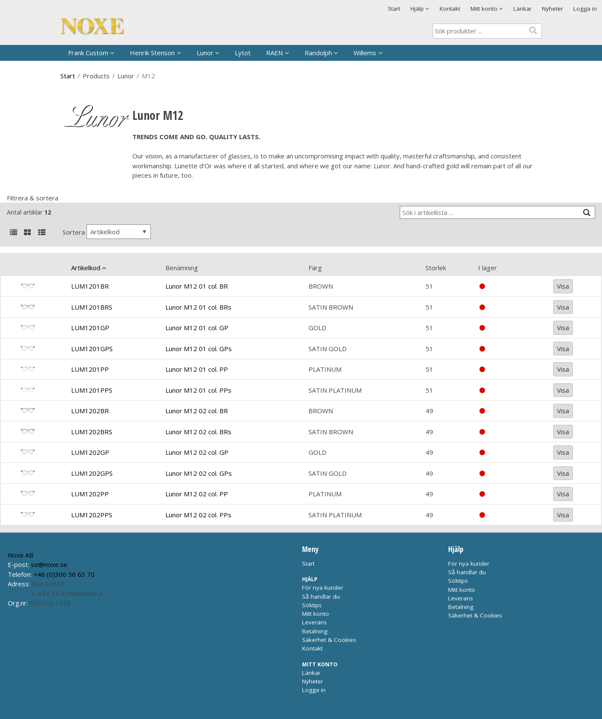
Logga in (585, 8)
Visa (563, 286)
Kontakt (450, 8)
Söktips (312, 605)
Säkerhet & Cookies (329, 640)
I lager (487, 267)
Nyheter (552, 8)
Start (394, 8)
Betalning (314, 631)
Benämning (181, 267)
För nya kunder (322, 587)
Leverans (314, 622)
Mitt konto (315, 614)
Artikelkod (85, 267)
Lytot (243, 52)
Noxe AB (20, 555)
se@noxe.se (49, 564)
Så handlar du (321, 596)
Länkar (522, 8)
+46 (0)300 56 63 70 (64, 574)
